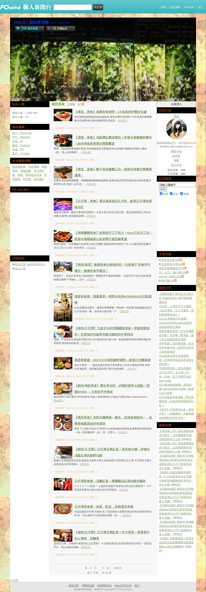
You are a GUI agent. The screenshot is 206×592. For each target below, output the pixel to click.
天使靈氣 (33, 166)
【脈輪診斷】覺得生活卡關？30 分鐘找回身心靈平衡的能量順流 (176, 298)
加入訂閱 (20, 268)
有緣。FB (18, 149)
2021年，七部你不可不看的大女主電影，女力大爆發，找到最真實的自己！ (176, 310)
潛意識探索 (19, 166)
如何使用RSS (35, 264)
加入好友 (176, 164)
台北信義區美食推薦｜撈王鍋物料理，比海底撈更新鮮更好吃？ (176, 401)
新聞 (163, 7)
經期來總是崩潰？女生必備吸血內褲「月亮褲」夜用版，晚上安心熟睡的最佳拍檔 (176, 335)
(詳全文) (122, 120)
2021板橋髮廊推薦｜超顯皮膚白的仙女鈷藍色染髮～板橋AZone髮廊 (176, 389)
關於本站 (176, 151)
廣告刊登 (74, 585)
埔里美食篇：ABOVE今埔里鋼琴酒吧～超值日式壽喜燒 (112, 360)
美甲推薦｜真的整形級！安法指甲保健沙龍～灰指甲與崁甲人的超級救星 (176, 347)
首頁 (15, 98)
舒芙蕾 (27, 179)
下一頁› (106, 568)
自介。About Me (22, 132)
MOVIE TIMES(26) (170, 276)
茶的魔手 (39, 179)
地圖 (176, 160)
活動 (23, 98)
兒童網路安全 (104, 585)
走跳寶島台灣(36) (171, 264)
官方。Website (21, 137)
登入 (201, 7)
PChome (189, 7)
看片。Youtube (21, 153)
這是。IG (17, 141)
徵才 (137, 585)
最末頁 (117, 568)
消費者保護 (88, 585)
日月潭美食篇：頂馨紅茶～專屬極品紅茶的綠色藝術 (110, 481)
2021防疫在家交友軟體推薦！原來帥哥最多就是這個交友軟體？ (176, 360)
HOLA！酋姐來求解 (31, 22)
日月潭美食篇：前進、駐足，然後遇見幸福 (103, 506)
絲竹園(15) (167, 280)
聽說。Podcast (21, 145)
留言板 (176, 155)
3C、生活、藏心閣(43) (172, 272)
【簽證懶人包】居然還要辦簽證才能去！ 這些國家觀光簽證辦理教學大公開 (176, 435)
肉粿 (20, 175)
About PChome (123, 585)
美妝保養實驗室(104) (171, 268)
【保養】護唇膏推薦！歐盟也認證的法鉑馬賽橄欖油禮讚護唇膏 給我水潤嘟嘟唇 (176, 542)
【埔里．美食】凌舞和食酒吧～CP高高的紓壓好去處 (110, 112)
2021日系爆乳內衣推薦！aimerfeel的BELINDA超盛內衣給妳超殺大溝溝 (175, 323)
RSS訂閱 (20, 264)
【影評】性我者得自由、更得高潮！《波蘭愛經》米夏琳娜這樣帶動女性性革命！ (176, 413)
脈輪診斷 (25, 170)
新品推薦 (175, 7)
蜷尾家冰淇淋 (34, 175)
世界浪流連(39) (170, 260)
